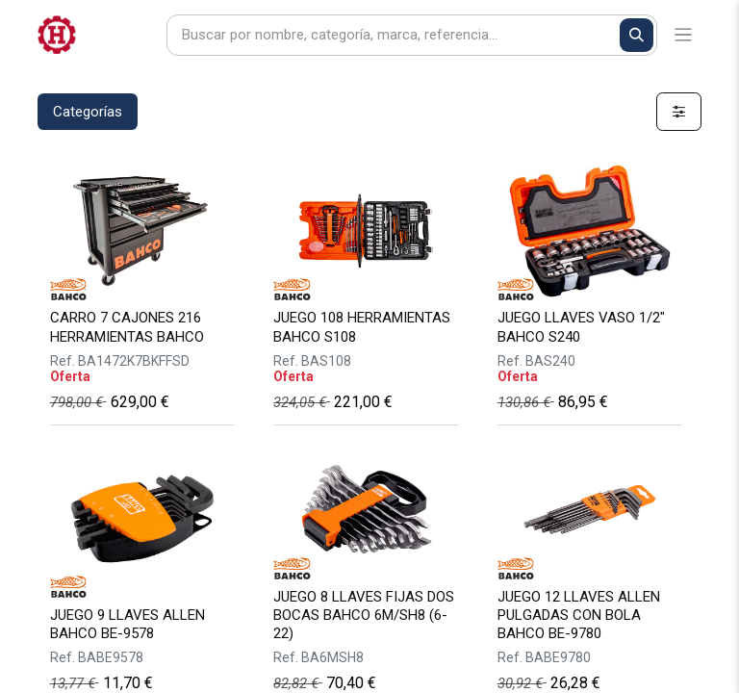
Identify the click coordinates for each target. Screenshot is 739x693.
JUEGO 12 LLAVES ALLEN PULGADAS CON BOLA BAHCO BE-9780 (578, 615)
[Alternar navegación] (683, 35)
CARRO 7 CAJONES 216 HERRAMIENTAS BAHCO (127, 327)
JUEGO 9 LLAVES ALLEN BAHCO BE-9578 (127, 624)
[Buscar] (636, 35)
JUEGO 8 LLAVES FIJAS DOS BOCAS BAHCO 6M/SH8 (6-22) (363, 615)
